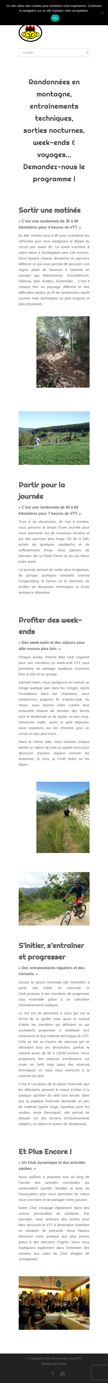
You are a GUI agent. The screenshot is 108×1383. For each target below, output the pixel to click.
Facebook (53, 1373)
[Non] (102, 12)
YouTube (62, 1373)
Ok (55, 18)
